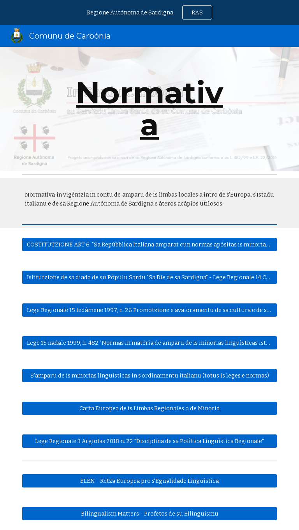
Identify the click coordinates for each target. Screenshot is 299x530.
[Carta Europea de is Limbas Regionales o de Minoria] (149, 408)
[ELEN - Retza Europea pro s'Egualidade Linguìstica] (149, 481)
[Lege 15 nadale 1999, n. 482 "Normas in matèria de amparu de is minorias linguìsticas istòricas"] (149, 342)
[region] (149, 12)
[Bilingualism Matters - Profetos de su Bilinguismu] (149, 513)
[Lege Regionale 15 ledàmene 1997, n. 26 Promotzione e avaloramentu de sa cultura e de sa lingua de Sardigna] (149, 310)
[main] (149, 109)
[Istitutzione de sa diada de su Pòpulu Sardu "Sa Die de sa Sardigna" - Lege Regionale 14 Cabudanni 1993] (149, 277)
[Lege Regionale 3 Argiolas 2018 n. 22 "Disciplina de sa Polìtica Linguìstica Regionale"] (149, 441)
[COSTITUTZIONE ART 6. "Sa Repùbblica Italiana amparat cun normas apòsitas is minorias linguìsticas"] (149, 244)
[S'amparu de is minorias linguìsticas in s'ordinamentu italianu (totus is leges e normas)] (149, 375)
